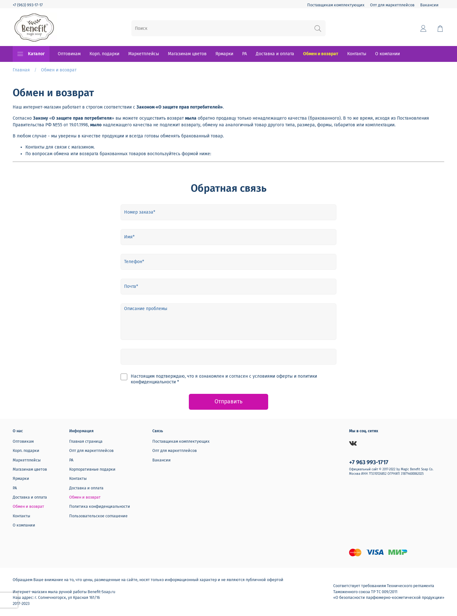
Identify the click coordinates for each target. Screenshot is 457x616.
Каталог (31, 54)
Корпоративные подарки (92, 469)
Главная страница (86, 441)
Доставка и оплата (275, 53)
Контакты (356, 53)
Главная (21, 70)
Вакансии (429, 5)
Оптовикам (69, 53)
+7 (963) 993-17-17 (28, 5)
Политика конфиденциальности (99, 506)
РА (244, 53)
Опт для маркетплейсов (392, 5)
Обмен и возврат (320, 53)
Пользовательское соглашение (98, 515)
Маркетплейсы (143, 53)
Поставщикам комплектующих (335, 5)
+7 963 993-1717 (368, 462)
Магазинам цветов (187, 53)
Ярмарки (224, 53)
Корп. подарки (104, 53)
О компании (387, 53)
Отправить (228, 401)
